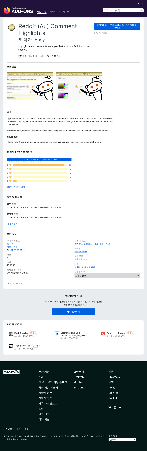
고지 (12, 436)
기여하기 (73, 311)
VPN (111, 382)
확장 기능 (42, 11)
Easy (40, 39)
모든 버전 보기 (81, 259)
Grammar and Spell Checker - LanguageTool (74, 334)
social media (88, 267)
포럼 (41, 408)
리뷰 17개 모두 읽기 (16, 187)
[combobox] (123, 10)
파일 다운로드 (100, 33)
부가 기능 (43, 371)
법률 (27, 429)
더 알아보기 (12, 224)
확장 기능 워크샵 (48, 387)
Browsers (114, 376)
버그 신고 (44, 414)
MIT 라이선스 (81, 251)
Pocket (113, 398)
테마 (52, 11)
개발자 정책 (45, 398)
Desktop (79, 376)
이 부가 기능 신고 (15, 283)
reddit (78, 267)
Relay (112, 387)
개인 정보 (7, 429)
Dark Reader (21, 333)
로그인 (141, 3)
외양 (96, 243)
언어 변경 (113, 435)
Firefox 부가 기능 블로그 (52, 382)
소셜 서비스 (105, 243)
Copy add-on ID (16, 249)
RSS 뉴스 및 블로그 (83, 243)
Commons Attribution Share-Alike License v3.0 (66, 436)
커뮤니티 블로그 (47, 403)
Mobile (78, 382)
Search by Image (116, 333)
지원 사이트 (12, 246)
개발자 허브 (45, 392)
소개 (41, 376)
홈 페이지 (11, 243)
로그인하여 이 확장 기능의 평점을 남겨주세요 (39, 159)
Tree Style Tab (22, 345)
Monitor (113, 392)
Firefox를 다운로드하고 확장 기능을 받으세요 (117, 26)
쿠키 (18, 429)
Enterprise (79, 387)
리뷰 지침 (44, 419)
